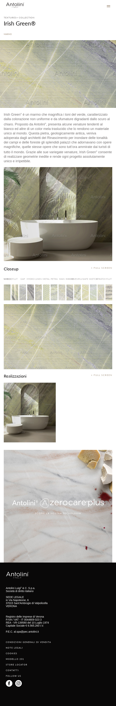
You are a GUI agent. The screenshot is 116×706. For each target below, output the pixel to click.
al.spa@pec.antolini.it (26, 631)
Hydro (30, 279)
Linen (38, 279)
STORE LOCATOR (16, 664)
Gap (22, 279)
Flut (15, 279)
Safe (85, 279)
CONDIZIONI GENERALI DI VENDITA (28, 642)
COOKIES (11, 653)
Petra (54, 279)
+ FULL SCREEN (101, 267)
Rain (62, 279)
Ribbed (69, 279)
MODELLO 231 (15, 659)
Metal (46, 279)
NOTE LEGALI (14, 647)
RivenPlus (77, 279)
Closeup (11, 269)
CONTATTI (12, 670)
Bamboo (7, 279)
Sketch (93, 279)
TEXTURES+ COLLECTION (19, 17)
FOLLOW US (13, 675)
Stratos (101, 279)
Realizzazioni (15, 376)
